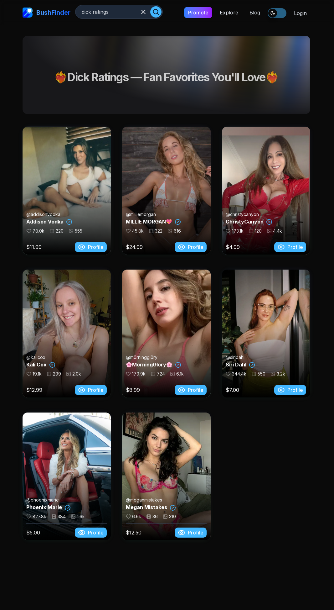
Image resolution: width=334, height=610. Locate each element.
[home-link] (28, 13)
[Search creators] (119, 12)
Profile (91, 247)
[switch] (277, 13)
